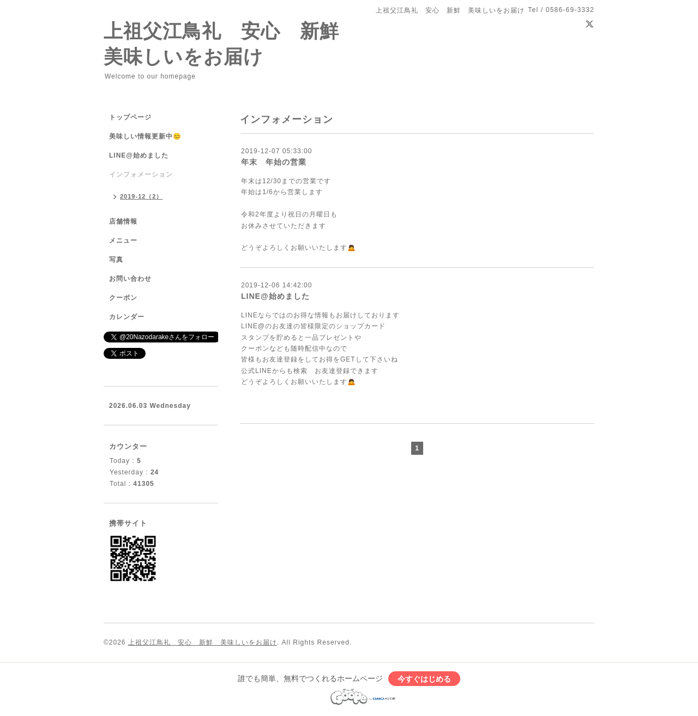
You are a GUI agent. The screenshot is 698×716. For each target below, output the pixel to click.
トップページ (130, 117)
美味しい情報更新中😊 (145, 136)
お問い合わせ (130, 278)
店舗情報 (123, 221)
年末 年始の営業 (273, 162)
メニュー (123, 240)
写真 (116, 259)
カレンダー (127, 317)
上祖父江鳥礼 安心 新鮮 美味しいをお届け (202, 642)
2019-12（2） (141, 196)
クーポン (123, 298)
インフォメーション (141, 174)
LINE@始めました (275, 296)
